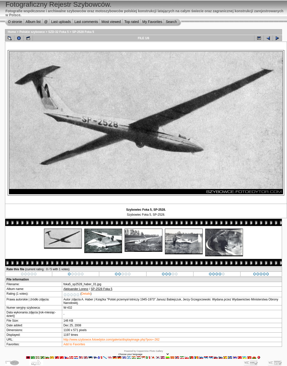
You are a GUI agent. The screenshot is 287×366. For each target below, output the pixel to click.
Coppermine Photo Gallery (150, 351)
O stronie (15, 22)
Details (86, 293)
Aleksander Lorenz (75, 289)
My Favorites (152, 22)
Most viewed (111, 22)
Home (12, 32)
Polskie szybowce (32, 32)
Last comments (86, 22)
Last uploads (61, 22)
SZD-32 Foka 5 (58, 32)
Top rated (131, 22)
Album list (33, 22)
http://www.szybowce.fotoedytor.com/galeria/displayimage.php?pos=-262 (111, 339)
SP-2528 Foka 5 (83, 32)
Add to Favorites (74, 344)
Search (171, 22)
